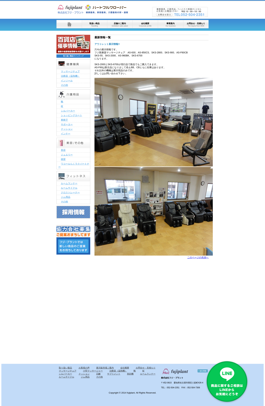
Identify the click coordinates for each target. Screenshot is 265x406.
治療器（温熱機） (70, 76)
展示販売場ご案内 (105, 367)
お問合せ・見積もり (196, 24)
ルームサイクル (69, 188)
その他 (64, 85)
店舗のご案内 (120, 24)
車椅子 (64, 120)
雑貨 (63, 159)
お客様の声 (84, 367)
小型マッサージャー (93, 371)
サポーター (67, 124)
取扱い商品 (94, 24)
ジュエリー (67, 154)
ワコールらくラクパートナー (73, 165)
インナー (65, 133)
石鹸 (98, 374)
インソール (67, 80)
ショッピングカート (71, 115)
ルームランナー (69, 183)
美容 (63, 150)
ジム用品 (65, 197)
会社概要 (145, 24)
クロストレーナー (70, 192)
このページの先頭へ (198, 257)
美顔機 (130, 374)
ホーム (69, 24)
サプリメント (113, 374)
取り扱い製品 (65, 367)
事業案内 (171, 24)
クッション (67, 129)
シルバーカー (68, 110)
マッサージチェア (70, 71)
